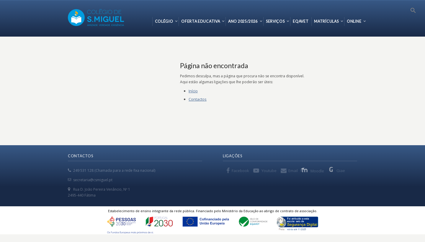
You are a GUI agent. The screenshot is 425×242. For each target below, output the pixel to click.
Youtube (269, 170)
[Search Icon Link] (413, 11)
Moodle (313, 171)
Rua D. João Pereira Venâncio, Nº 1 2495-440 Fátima (99, 192)
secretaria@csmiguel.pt (92, 179)
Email (293, 170)
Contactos (198, 99)
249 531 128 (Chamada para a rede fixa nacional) (114, 170)
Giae (336, 170)
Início (193, 91)
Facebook (240, 170)
